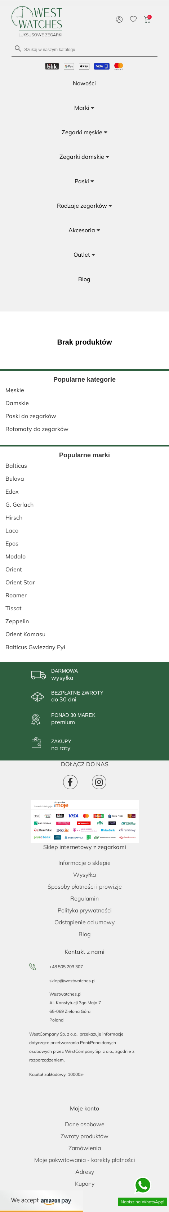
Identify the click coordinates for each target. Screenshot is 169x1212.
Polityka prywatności (85, 910)
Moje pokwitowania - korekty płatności (84, 1159)
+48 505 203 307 (66, 966)
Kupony (84, 1183)
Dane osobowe (84, 1124)
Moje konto (84, 1108)
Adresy (84, 1171)
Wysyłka (84, 874)
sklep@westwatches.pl (72, 980)
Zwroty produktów (84, 1136)
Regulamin (84, 898)
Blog (85, 934)
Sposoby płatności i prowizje (85, 886)
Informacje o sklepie (84, 862)
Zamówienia (84, 1148)
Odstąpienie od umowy (84, 922)
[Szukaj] (84, 49)
